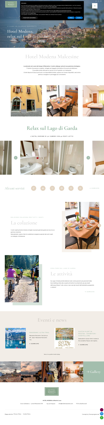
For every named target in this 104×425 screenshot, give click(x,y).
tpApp (58, 354)
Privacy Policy (18, 416)
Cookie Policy (28, 416)
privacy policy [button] (33, 13)
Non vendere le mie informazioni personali (62, 10)
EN (97, 1)
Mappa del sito (9, 416)
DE (100, 1)
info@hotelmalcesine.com (64, 406)
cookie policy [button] (54, 6)
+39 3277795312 (49, 406)
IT (94, 1)
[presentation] (16, 158)
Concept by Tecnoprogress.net (90, 416)
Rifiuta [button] (71, 17)
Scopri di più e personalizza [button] (29, 17)
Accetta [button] (79, 17)
